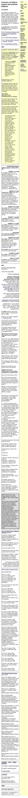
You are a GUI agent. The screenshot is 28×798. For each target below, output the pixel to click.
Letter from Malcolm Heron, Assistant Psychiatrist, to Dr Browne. (10, 261)
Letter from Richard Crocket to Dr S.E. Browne (10, 255)
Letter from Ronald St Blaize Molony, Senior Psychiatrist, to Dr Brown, (10, 220)
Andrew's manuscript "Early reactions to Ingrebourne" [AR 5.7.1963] (9, 313)
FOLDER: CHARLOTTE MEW (10, 49)
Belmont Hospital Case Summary (10, 234)
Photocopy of (5, 52)
